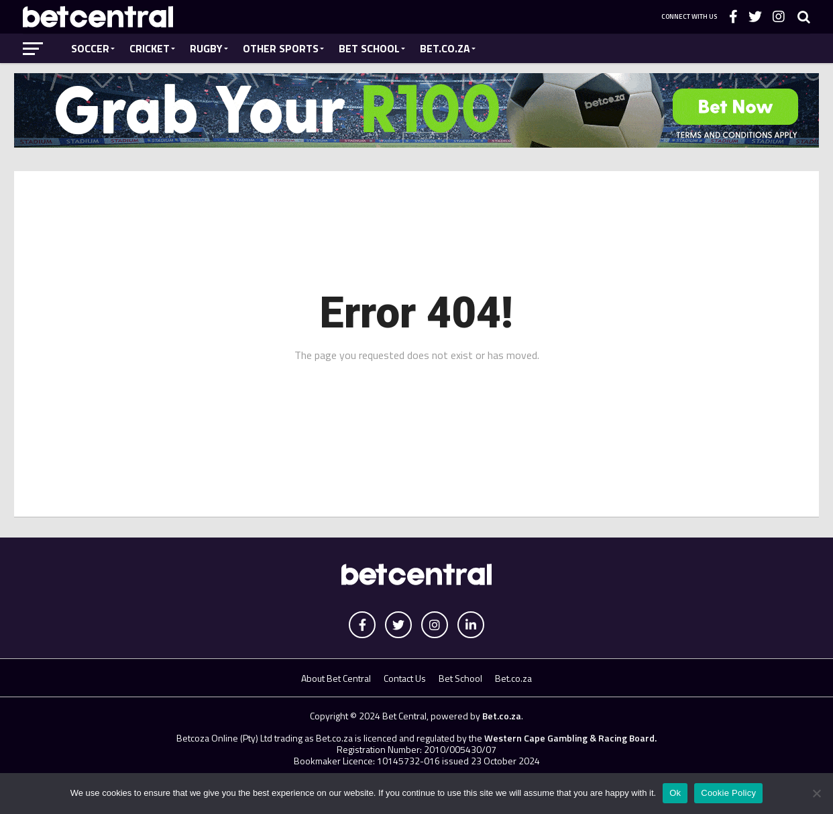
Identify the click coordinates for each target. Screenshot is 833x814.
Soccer (90, 48)
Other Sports (281, 48)
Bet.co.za (445, 48)
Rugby (206, 48)
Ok (675, 793)
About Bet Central (336, 678)
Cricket (149, 48)
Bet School (369, 48)
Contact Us (405, 678)
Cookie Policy (728, 793)
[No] (816, 793)
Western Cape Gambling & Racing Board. (569, 738)
